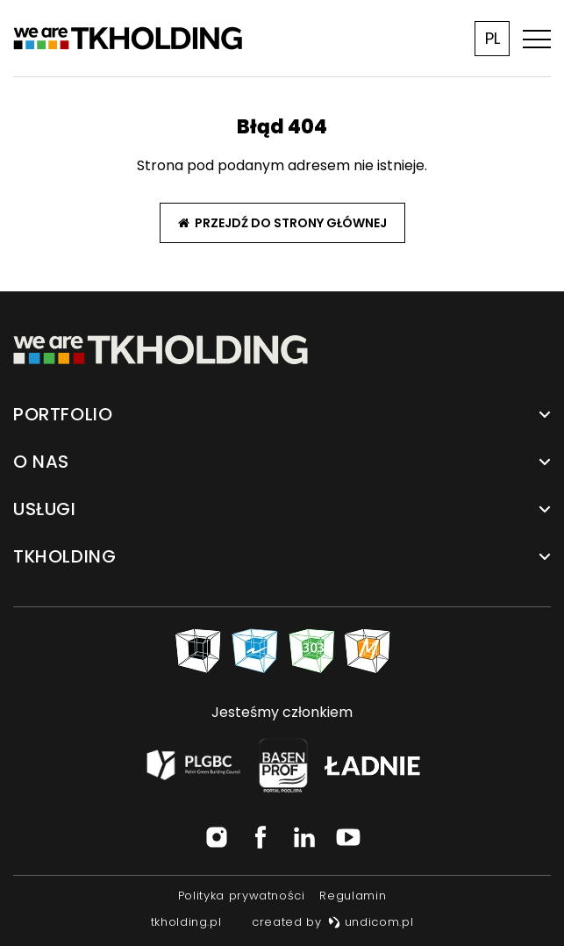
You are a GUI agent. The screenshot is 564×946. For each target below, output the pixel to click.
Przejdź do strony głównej (282, 223)
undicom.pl (370, 922)
